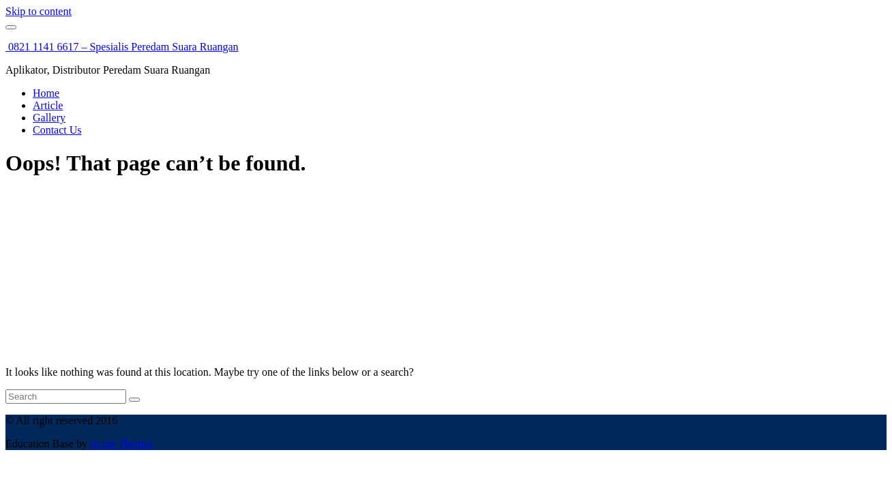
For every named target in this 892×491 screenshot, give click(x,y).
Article (48, 105)
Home (46, 93)
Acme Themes (121, 443)
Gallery (49, 117)
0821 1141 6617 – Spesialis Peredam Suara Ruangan (122, 47)
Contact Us (57, 130)
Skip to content (38, 11)
